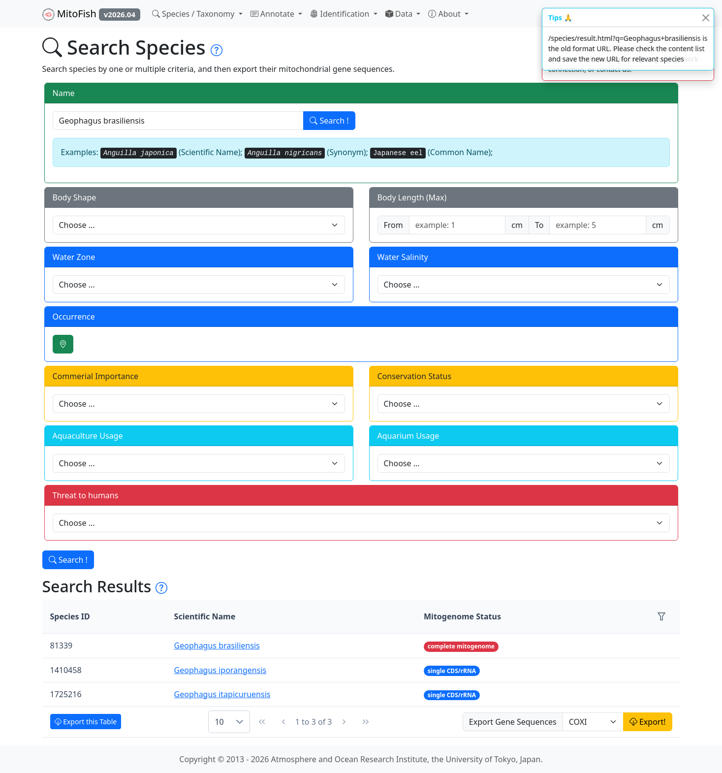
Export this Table (86, 721)
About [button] (445, 13)
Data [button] (400, 13)
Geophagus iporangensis (220, 670)
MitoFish (91, 14)
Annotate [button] (274, 13)
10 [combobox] (219, 721)
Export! (647, 721)
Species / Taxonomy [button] (194, 13)
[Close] (705, 17)
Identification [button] (340, 13)
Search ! (329, 120)
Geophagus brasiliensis (217, 645)
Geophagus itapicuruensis (222, 694)
